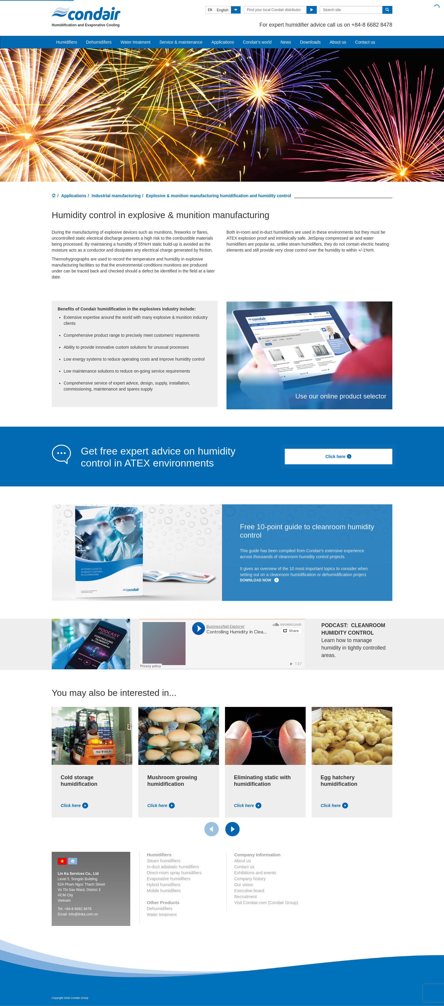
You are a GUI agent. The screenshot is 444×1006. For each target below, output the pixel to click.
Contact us (365, 42)
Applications (73, 195)
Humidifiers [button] (66, 42)
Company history (250, 878)
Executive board (249, 890)
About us (338, 42)
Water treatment (136, 42)
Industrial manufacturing (116, 195)
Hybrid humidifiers (163, 884)
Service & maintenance (180, 42)
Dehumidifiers (99, 42)
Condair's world (257, 42)
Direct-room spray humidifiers (174, 872)
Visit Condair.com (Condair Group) (266, 902)
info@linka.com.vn (83, 914)
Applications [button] (222, 42)
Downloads (310, 42)
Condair (86, 13)
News (286, 42)
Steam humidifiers (163, 860)
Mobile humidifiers (164, 890)
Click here (338, 456)
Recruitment (245, 896)
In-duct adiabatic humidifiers (173, 866)
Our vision (243, 884)
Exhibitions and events (255, 872)
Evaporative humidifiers (169, 878)
